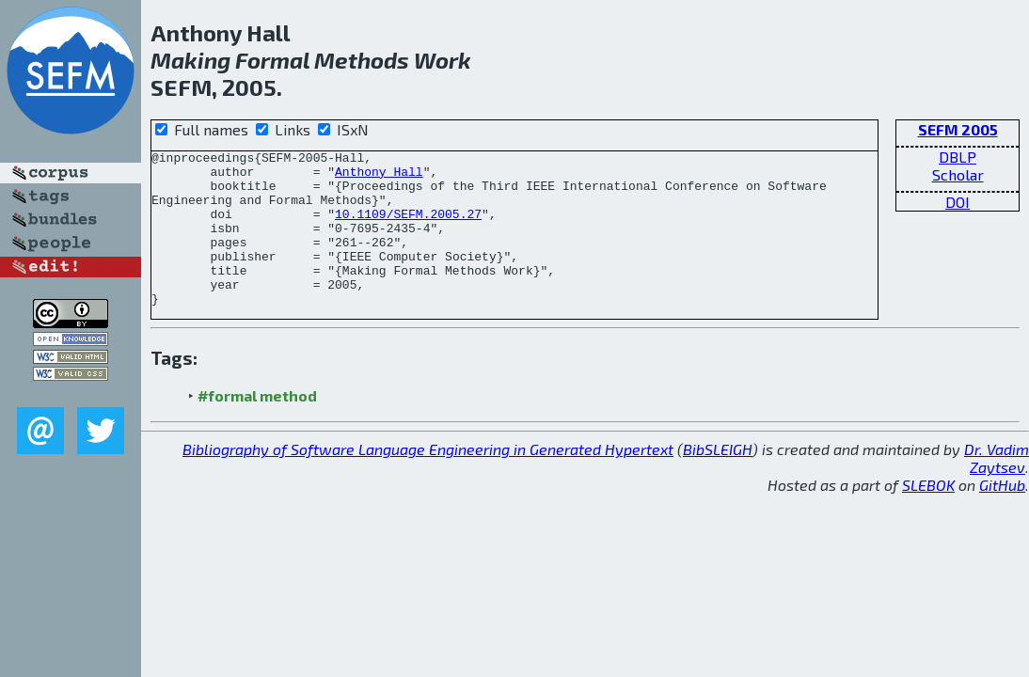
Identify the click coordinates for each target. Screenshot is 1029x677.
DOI (957, 202)
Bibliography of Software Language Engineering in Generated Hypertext (427, 480)
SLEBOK (928, 516)
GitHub (1002, 516)
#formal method (257, 426)
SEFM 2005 (958, 129)
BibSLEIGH (717, 480)
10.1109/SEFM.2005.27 (408, 227)
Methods (361, 59)
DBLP (957, 156)
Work (442, 59)
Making (190, 59)
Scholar (958, 174)
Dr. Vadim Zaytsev (996, 489)
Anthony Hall (379, 176)
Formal (272, 59)
